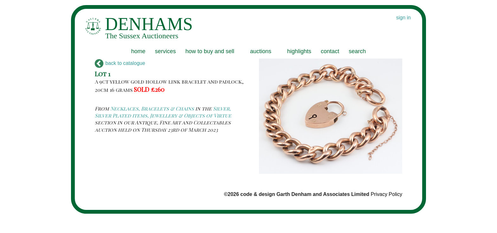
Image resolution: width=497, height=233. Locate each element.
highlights (299, 51)
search (357, 51)
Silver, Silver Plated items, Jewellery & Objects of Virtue (163, 112)
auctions (260, 51)
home (138, 51)
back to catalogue (120, 63)
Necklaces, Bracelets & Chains (152, 108)
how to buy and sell (209, 51)
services (165, 51)
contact (330, 51)
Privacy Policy (386, 194)
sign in (403, 17)
